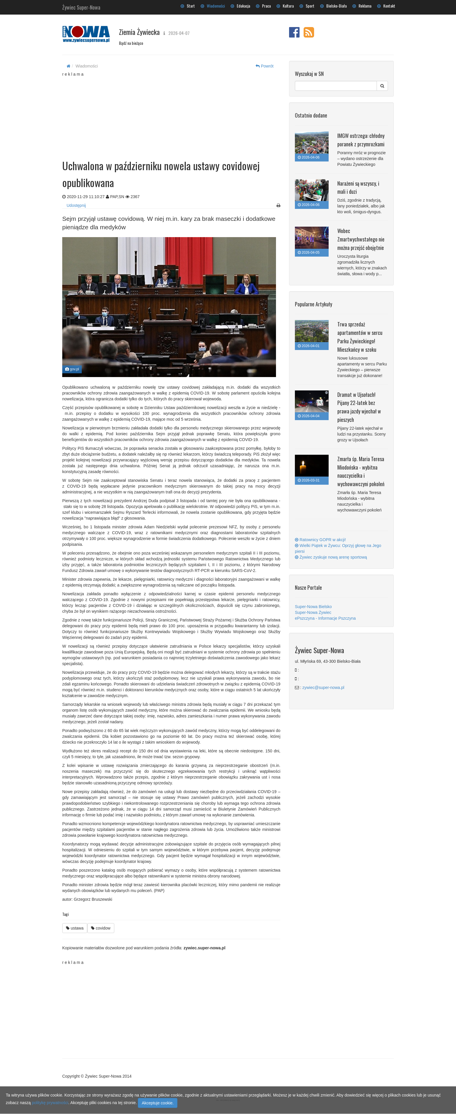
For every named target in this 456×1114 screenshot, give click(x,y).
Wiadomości (213, 6)
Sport (307, 6)
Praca (263, 6)
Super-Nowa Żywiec (313, 612)
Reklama (361, 6)
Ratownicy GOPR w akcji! (320, 539)
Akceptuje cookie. (158, 1103)
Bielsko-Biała (333, 6)
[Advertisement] (171, 113)
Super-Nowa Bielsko (313, 606)
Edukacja (240, 6)
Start (188, 6)
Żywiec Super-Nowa (81, 6)
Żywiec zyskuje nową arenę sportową (331, 557)
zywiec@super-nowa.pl (323, 687)
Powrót (264, 66)
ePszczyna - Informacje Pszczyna (325, 618)
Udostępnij (76, 205)
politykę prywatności (50, 1102)
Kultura (285, 6)
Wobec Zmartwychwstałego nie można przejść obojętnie (360, 239)
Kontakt (386, 6)
